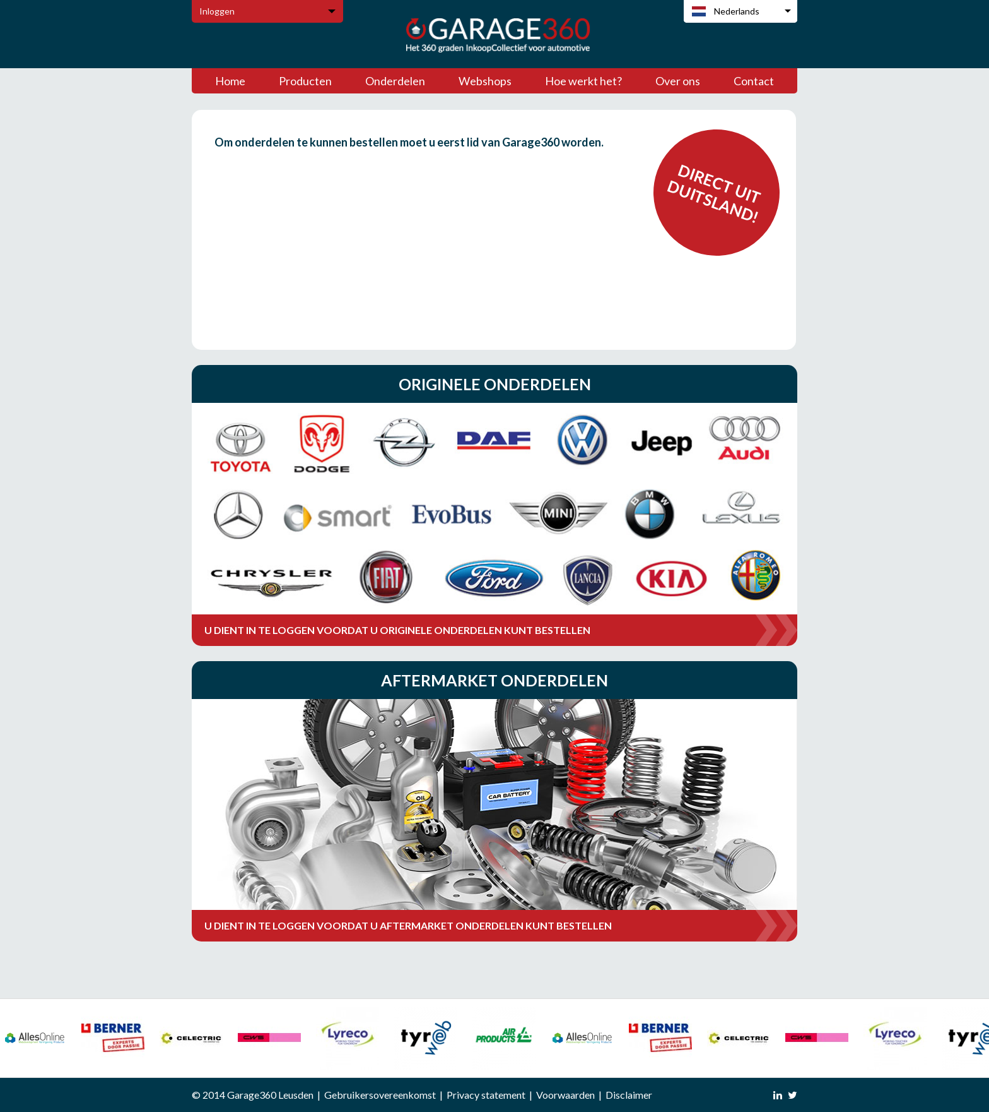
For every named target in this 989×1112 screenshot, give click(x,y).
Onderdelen (395, 81)
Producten (305, 81)
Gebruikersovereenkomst (380, 1095)
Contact (754, 81)
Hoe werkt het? (583, 81)
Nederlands (736, 11)
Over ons (677, 81)
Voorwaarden (565, 1095)
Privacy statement (486, 1095)
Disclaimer (629, 1095)
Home (230, 81)
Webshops (485, 81)
